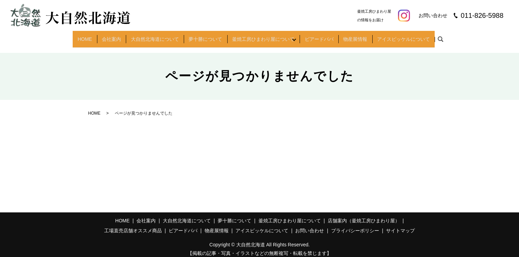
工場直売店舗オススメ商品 (133, 225)
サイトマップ (400, 225)
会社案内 (105, 36)
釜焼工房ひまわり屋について (262, 36)
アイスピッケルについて (411, 36)
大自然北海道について (150, 36)
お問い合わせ (309, 225)
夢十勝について (203, 36)
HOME (77, 36)
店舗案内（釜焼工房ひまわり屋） (364, 215)
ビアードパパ (323, 36)
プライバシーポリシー (355, 225)
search (449, 37)
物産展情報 (361, 36)
